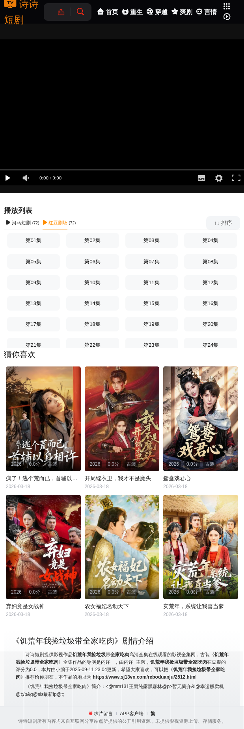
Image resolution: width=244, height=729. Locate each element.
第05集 (34, 262)
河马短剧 (18, 223)
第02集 (92, 240)
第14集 (92, 303)
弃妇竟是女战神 (25, 606)
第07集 (151, 262)
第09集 (34, 282)
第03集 (151, 240)
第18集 (92, 324)
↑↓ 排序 (223, 223)
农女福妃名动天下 (107, 606)
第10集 (92, 282)
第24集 (211, 345)
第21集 (34, 345)
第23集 (151, 345)
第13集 (34, 303)
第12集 (211, 282)
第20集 (211, 324)
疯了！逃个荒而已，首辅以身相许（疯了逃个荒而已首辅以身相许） (43, 478)
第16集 (211, 303)
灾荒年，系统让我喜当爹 (193, 606)
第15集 (151, 303)
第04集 (211, 240)
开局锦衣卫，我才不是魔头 (118, 478)
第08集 (211, 262)
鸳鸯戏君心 (177, 478)
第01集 (34, 240)
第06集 (92, 262)
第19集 (151, 324)
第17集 (34, 324)
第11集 (151, 282)
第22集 (92, 345)
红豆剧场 (55, 223)
